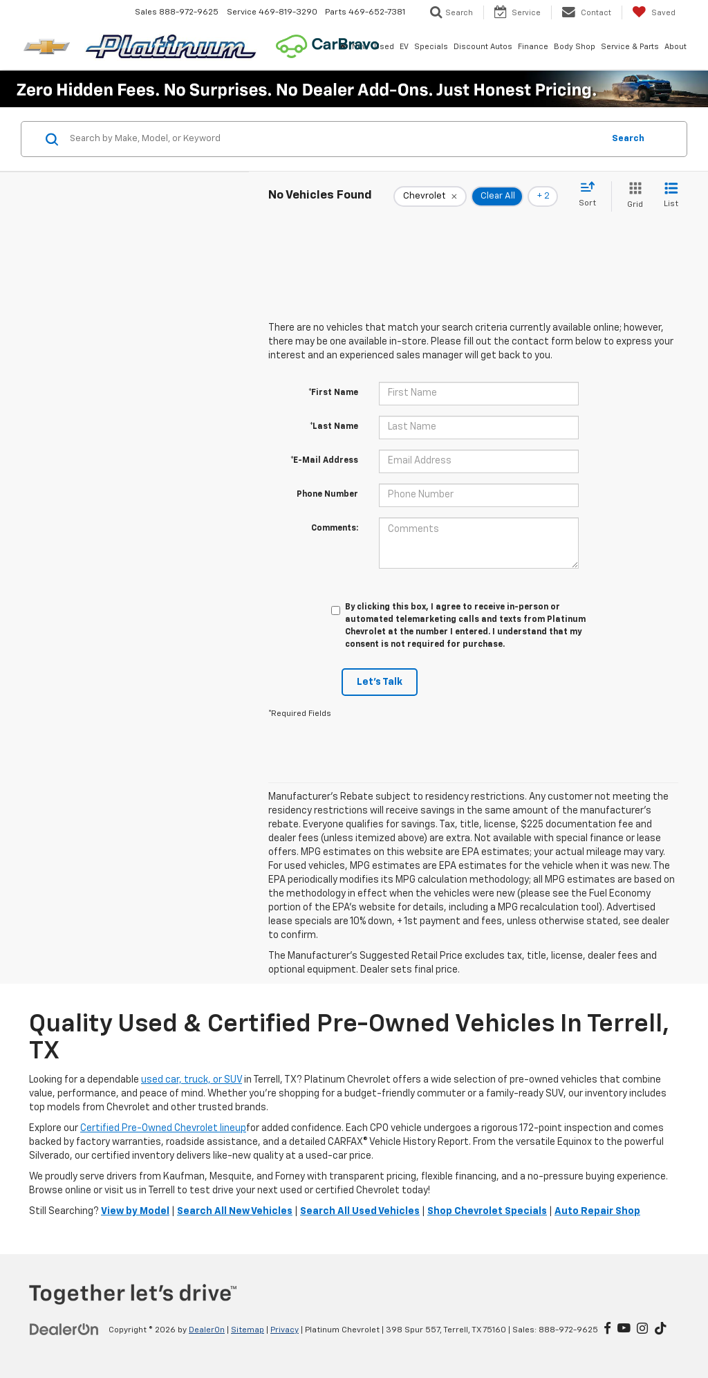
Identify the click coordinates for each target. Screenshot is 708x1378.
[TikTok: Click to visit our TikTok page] (660, 1329)
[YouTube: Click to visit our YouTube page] (624, 1329)
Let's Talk (379, 682)
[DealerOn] (64, 1329)
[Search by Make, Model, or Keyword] (334, 139)
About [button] (675, 46)
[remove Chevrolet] (430, 196)
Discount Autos (483, 46)
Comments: (334, 528)
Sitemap (247, 1330)
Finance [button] (533, 46)
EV (404, 46)
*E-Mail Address (324, 461)
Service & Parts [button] (630, 46)
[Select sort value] (591, 195)
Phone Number (327, 494)
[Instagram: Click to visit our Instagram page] (642, 1329)
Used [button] (384, 46)
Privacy (284, 1330)
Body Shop (574, 46)
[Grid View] (632, 196)
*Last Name (334, 427)
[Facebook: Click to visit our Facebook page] (607, 1329)
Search (628, 138)
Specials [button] (431, 46)
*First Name (333, 393)
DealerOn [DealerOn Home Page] (207, 1330)
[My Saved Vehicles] (654, 12)
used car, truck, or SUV (191, 1080)
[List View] (671, 196)
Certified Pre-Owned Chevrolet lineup (163, 1128)
